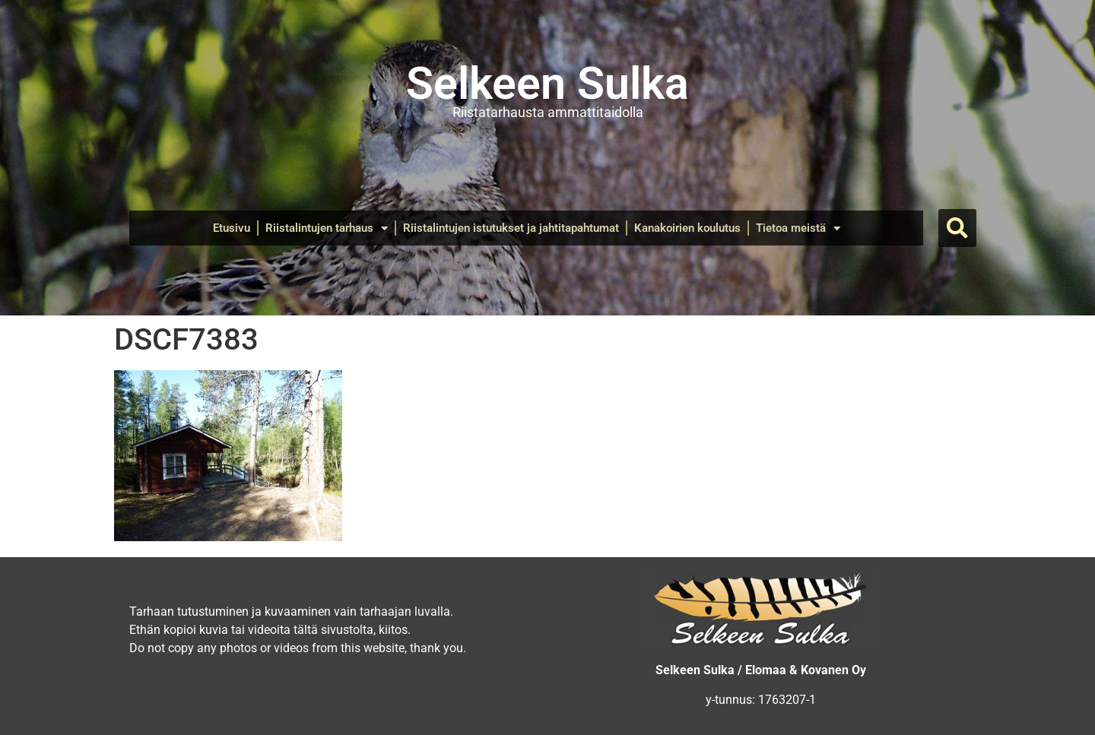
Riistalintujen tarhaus (326, 228)
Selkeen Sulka (547, 83)
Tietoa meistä (798, 228)
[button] (957, 228)
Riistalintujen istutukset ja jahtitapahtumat (511, 228)
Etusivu (231, 228)
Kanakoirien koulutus (687, 228)
